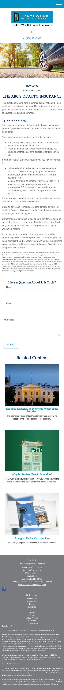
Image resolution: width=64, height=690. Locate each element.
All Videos (32, 621)
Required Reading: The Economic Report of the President (32, 410)
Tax (32, 610)
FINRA (4, 670)
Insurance (32, 607)
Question (9, 320)
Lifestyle (32, 615)
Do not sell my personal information (30, 659)
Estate (32, 604)
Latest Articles (32, 618)
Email (9, 303)
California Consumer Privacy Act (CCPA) (15, 657)
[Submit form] (11, 344)
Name (9, 287)
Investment (32, 601)
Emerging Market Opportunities (32, 538)
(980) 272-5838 (32, 38)
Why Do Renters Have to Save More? (32, 474)
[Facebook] (31, 32)
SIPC (9, 670)
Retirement (32, 598)
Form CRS (9, 626)
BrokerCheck (49, 630)
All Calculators (32, 623)
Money (32, 612)
